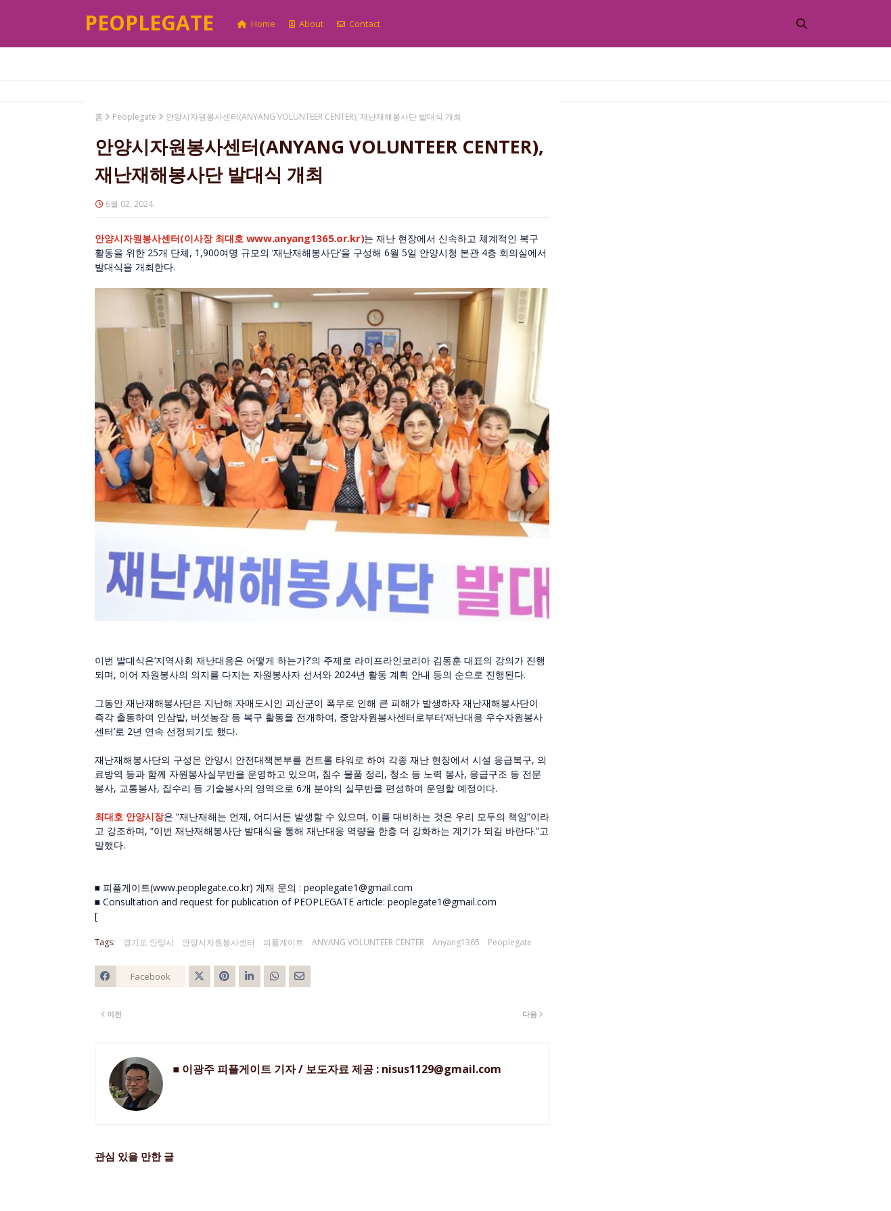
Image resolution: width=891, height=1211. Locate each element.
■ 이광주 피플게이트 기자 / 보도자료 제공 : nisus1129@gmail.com (337, 1069)
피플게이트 (283, 942)
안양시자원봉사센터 (218, 942)
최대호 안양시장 (129, 816)
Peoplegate (149, 23)
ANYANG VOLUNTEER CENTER (368, 942)
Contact (358, 24)
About (306, 24)
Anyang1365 (456, 942)
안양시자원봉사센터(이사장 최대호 (230, 238)
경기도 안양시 (148, 942)
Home (256, 24)
